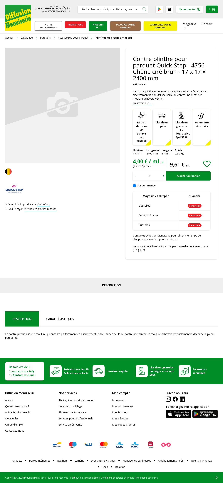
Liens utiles (12, 418)
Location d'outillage (70, 406)
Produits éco (98, 26)
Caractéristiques (60, 319)
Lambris (79, 460)
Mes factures (120, 412)
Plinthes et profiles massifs (40, 209)
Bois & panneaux (201, 460)
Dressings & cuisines (103, 460)
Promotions (75, 24)
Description (111, 285)
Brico (105, 467)
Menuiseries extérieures (137, 460)
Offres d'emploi (14, 424)
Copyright (10, 477)
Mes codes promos (123, 424)
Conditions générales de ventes (117, 477)
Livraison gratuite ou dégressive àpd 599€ (182, 130)
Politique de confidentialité (84, 477)
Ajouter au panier (188, 176)
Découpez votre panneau (125, 26)
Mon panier (119, 400)
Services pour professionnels (76, 418)
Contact (207, 24)
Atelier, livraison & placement (76, 400)
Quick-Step (43, 204)
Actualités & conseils (17, 412)
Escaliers (62, 460)
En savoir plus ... (142, 103)
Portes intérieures (39, 460)
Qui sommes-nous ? (17, 406)
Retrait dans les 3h (141, 131)
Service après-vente (70, 424)
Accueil (9, 400)
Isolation (120, 467)
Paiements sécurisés (202, 124)
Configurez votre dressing (160, 26)
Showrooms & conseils (72, 412)
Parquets (16, 460)
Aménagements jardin (171, 460)
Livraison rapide (162, 124)
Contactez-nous (14, 430)
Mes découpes (121, 418)
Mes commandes (122, 406)
